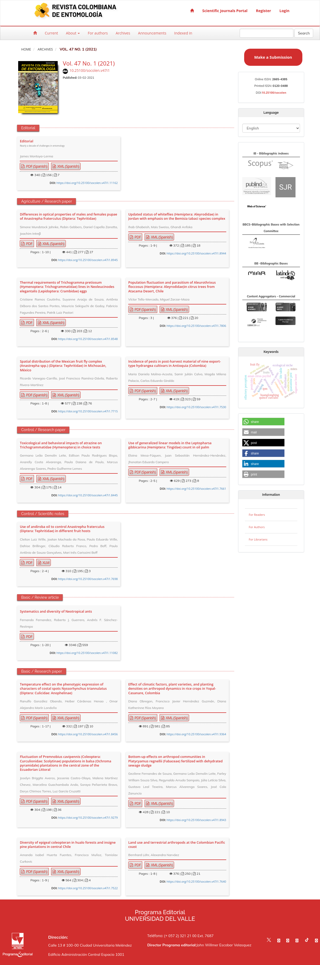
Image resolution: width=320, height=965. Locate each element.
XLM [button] (46, 562)
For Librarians (258, 539)
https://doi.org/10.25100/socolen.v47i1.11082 (87, 653)
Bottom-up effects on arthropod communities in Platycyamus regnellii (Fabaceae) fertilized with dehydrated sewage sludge (175, 761)
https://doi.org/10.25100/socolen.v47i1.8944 (196, 253)
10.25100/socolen (274, 92)
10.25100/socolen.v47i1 (89, 70)
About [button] (73, 33)
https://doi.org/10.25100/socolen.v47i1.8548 (88, 339)
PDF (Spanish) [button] (36, 166)
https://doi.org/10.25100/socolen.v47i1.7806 (196, 326)
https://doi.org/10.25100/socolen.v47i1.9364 (196, 734)
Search (304, 33)
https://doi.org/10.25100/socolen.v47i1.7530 (196, 407)
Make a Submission (273, 57)
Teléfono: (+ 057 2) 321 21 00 (171, 935)
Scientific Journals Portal (225, 10)
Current (51, 33)
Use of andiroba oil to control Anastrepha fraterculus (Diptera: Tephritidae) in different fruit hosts (62, 529)
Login (284, 10)
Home (26, 49)
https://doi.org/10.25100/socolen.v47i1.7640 (196, 881)
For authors (98, 33)
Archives (123, 33)
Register (263, 10)
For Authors (257, 527)
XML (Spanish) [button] (68, 166)
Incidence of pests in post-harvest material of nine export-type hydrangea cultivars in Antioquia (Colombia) (174, 363)
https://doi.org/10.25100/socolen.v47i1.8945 (88, 260)
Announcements (152, 33)
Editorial (42, 143)
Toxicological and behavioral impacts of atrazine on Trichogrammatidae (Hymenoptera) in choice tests (61, 445)
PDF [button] (28, 243)
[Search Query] (266, 33)
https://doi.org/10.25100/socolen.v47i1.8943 (196, 820)
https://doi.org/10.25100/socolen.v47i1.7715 (88, 411)
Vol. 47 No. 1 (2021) (89, 63)
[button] (263, 422)
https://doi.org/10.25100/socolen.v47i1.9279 (88, 817)
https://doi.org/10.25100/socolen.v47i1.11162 (87, 183)
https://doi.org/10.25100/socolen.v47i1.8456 (88, 734)
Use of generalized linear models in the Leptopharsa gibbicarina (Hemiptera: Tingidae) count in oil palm (169, 445)
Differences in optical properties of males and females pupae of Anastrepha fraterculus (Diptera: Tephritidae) (68, 216)
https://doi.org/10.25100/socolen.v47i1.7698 (88, 579)
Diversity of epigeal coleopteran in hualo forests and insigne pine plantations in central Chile (68, 845)
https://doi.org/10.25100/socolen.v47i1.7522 (88, 888)
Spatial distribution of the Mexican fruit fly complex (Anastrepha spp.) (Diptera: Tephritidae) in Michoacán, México (63, 365)
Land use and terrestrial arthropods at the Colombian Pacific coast (176, 845)
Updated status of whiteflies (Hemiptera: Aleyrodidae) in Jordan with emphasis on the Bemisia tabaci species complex (176, 216)
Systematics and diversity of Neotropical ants (56, 611)
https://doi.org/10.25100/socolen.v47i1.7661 (196, 489)
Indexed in (183, 33)
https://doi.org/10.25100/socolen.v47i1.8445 (88, 495)
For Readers (257, 515)
